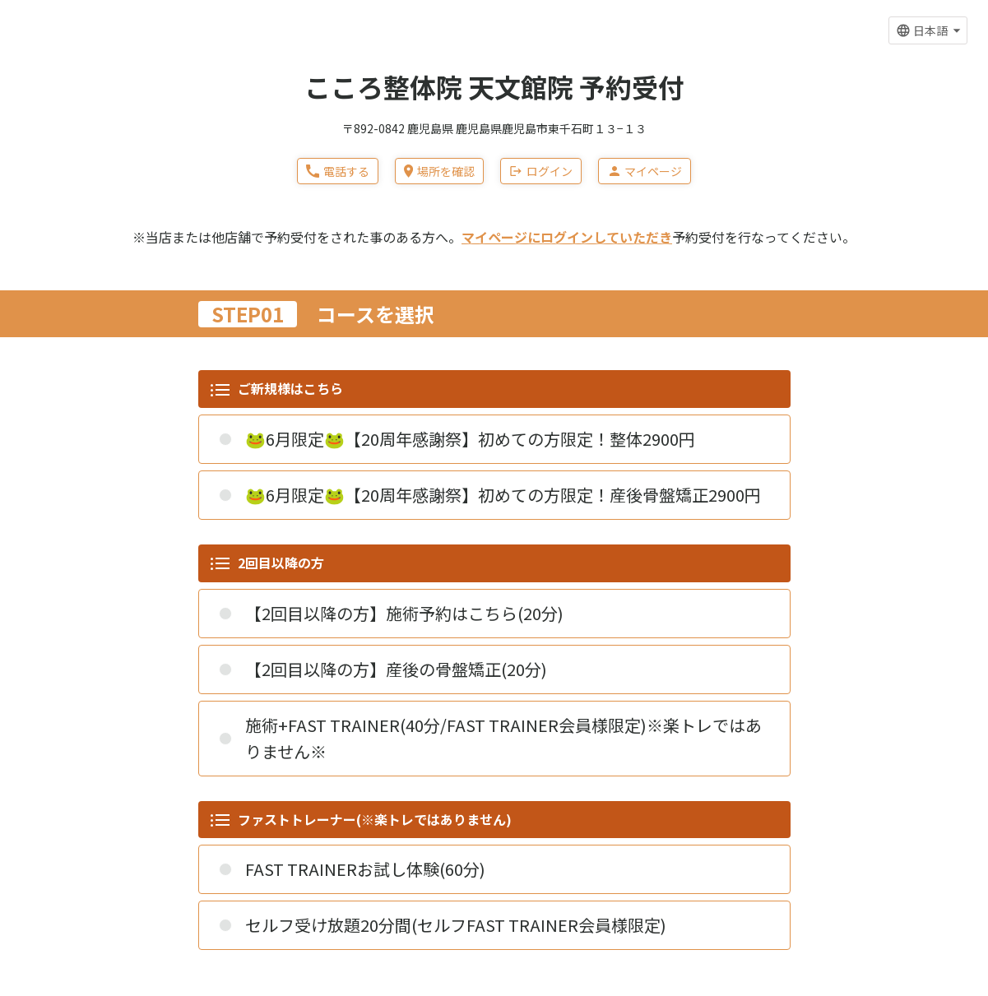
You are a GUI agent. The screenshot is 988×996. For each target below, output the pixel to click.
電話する (337, 171)
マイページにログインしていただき (567, 237)
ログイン (541, 171)
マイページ (644, 171)
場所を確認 (439, 171)
